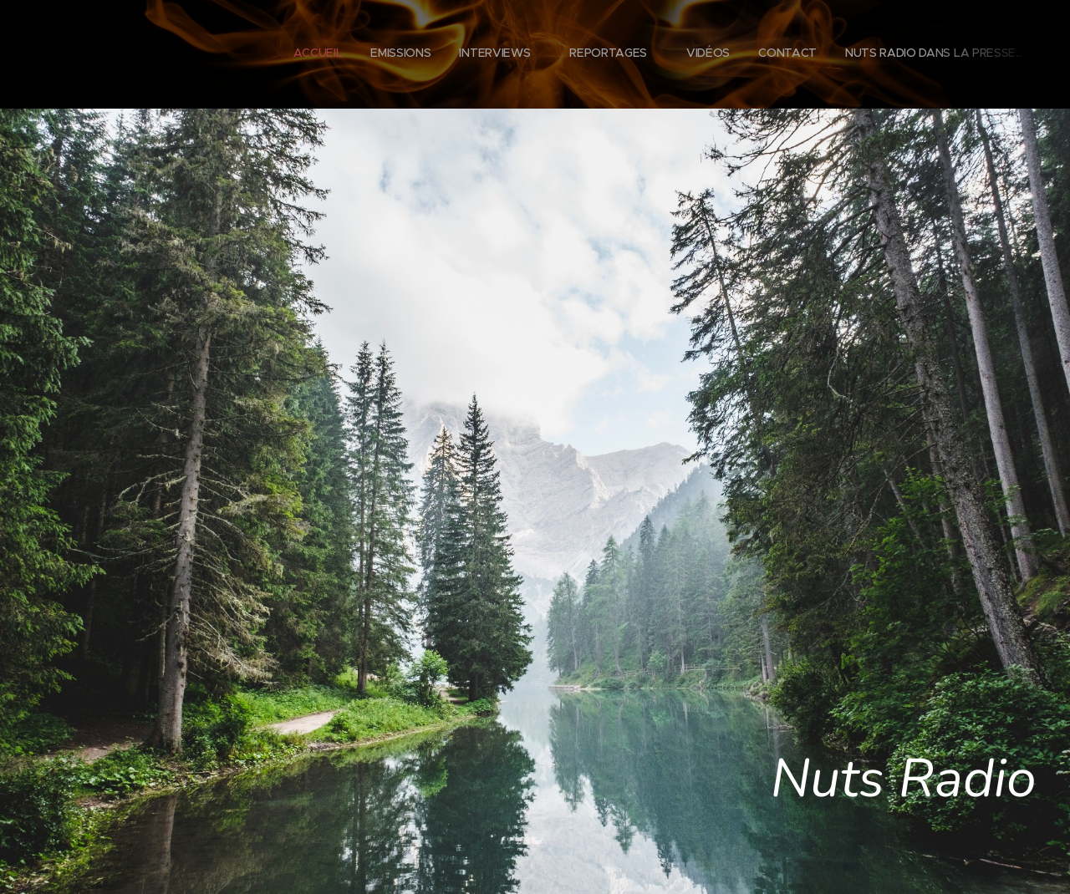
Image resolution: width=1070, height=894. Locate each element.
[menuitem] (830, 54)
